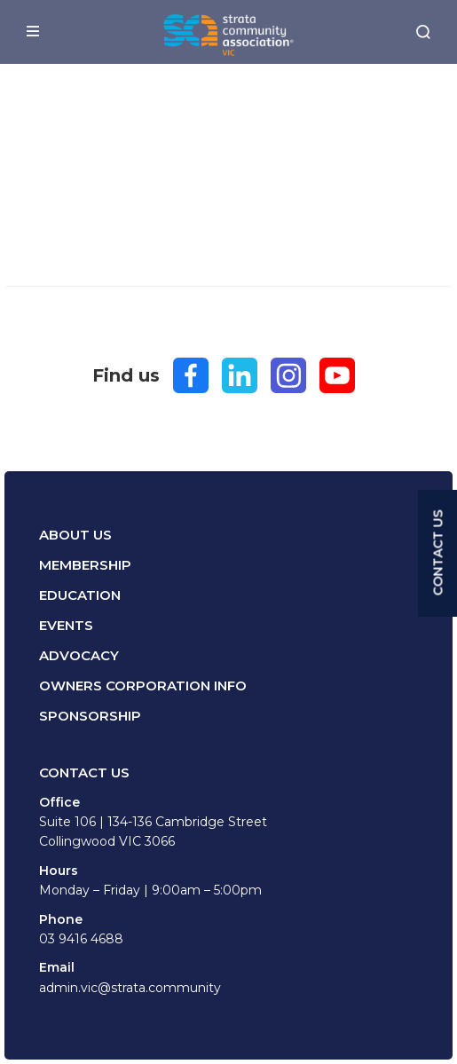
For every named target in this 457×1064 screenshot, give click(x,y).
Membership (85, 564)
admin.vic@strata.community (130, 988)
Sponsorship (90, 715)
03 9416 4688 (81, 939)
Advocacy (79, 655)
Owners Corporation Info (143, 685)
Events (66, 625)
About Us (75, 534)
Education (80, 595)
